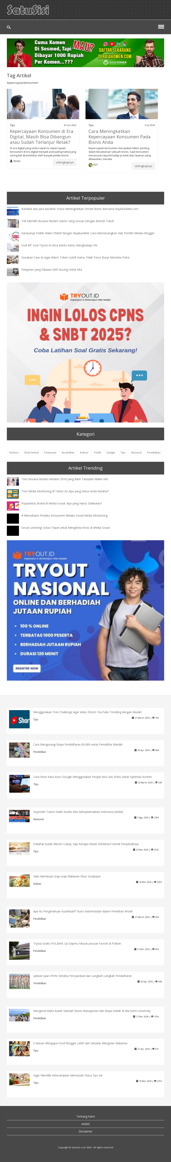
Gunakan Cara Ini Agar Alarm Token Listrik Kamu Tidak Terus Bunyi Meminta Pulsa (75, 257)
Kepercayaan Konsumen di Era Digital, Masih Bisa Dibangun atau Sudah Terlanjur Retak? (41, 136)
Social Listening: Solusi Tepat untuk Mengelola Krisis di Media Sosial (65, 528)
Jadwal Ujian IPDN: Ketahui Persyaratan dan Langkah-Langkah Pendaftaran (82, 976)
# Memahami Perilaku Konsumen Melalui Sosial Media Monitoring (64, 515)
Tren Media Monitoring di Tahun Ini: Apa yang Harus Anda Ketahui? (65, 491)
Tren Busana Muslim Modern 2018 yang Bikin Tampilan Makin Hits (64, 479)
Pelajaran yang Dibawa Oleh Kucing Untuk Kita (51, 269)
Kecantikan (68, 452)
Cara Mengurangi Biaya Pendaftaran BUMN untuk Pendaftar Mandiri (78, 744)
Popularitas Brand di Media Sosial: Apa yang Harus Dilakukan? (61, 503)
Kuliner (84, 452)
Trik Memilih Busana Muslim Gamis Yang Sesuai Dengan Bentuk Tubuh (67, 221)
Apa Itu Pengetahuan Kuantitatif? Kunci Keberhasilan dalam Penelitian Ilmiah (83, 911)
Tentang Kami (85, 1116)
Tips (12, 125)
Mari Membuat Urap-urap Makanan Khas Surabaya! (66, 876)
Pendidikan (154, 452)
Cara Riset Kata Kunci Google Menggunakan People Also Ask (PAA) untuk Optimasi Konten (92, 777)
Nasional (136, 452)
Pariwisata (50, 452)
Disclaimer (85, 1131)
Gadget (110, 452)
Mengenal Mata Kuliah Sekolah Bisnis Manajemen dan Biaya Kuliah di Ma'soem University (92, 1011)
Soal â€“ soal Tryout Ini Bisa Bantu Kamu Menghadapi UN (59, 245)
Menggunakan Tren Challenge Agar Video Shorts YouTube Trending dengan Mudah (87, 712)
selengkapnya (65, 162)
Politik (97, 452)
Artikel (85, 1124)
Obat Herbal (31, 452)
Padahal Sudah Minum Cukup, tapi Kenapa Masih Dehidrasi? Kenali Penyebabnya (86, 844)
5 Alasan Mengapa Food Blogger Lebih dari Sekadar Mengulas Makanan (80, 1043)
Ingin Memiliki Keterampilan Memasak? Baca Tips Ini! (67, 1075)
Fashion (14, 452)
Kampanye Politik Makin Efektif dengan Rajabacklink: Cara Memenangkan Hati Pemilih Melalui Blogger (87, 233)
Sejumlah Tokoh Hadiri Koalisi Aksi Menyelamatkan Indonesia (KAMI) (78, 812)
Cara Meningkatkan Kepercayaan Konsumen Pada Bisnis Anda (120, 136)
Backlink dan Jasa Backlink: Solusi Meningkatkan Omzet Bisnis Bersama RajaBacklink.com (79, 209)
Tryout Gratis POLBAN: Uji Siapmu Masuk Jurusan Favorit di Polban (77, 943)
